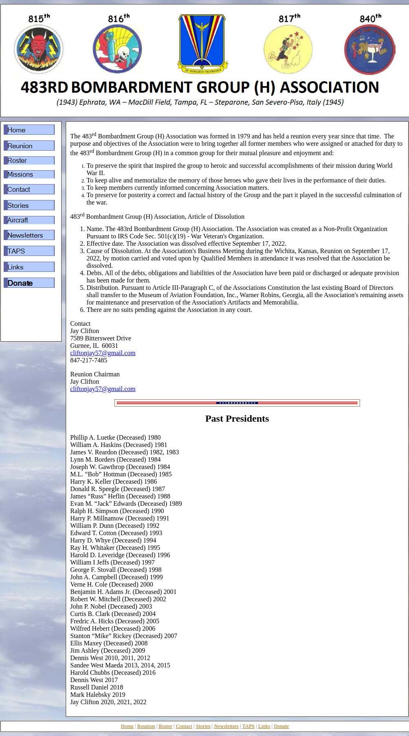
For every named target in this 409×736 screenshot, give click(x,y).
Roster (165, 726)
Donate (281, 726)
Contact (184, 726)
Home (127, 726)
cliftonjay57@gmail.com (103, 352)
